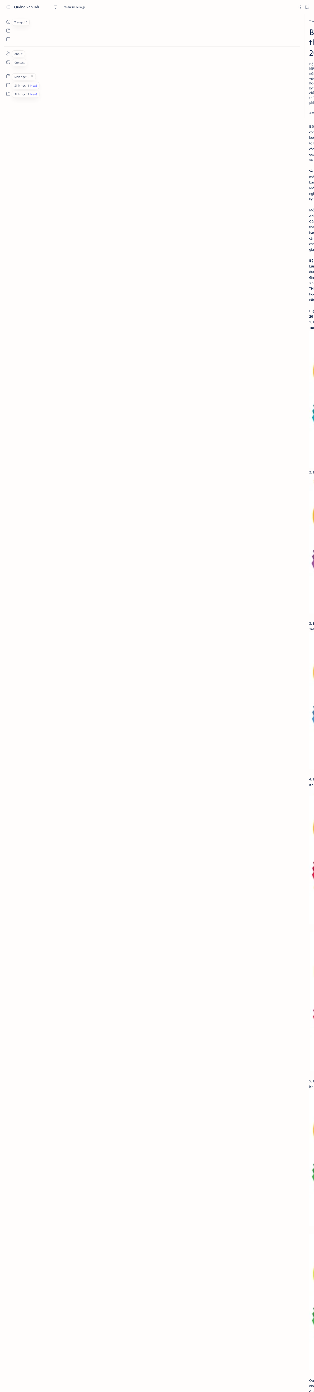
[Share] (207, 83)
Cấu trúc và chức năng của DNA (256, 301)
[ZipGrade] (239, 436)
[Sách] (73, 1331)
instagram (264, 591)
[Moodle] (239, 425)
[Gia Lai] (239, 356)
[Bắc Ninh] (239, 345)
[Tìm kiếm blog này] (86, 7)
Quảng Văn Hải (27, 7)
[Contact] (8, 62)
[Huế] (239, 367)
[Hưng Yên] (270, 378)
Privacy (239, 591)
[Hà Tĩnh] (239, 378)
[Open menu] (8, 7)
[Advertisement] (254, 93)
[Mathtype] (239, 414)
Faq (250, 591)
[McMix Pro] (270, 414)
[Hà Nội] (270, 367)
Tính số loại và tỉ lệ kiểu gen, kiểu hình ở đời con (254, 285)
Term (227, 591)
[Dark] (299, 7)
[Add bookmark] (196, 83)
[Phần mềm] (70, 21)
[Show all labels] (236, 388)
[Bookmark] (307, 7)
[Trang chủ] (8, 21)
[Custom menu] (8, 76)
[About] (8, 53)
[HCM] (270, 356)
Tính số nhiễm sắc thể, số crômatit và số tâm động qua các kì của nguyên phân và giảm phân (257, 230)
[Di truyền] (252, 276)
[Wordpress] (270, 425)
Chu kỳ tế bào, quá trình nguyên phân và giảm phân (257, 265)
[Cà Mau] (270, 345)
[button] (278, 180)
